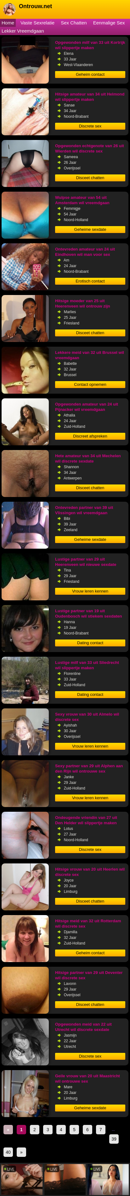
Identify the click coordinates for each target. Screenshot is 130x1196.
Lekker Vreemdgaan (23, 31)
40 (8, 1152)
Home (8, 22)
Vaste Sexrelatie (37, 22)
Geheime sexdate (90, 229)
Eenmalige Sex (109, 22)
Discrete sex (90, 126)
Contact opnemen (90, 384)
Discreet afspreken (90, 436)
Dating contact (90, 642)
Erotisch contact (90, 281)
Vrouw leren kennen (90, 591)
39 (113, 1139)
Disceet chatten (90, 177)
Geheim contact (90, 74)
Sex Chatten (74, 22)
